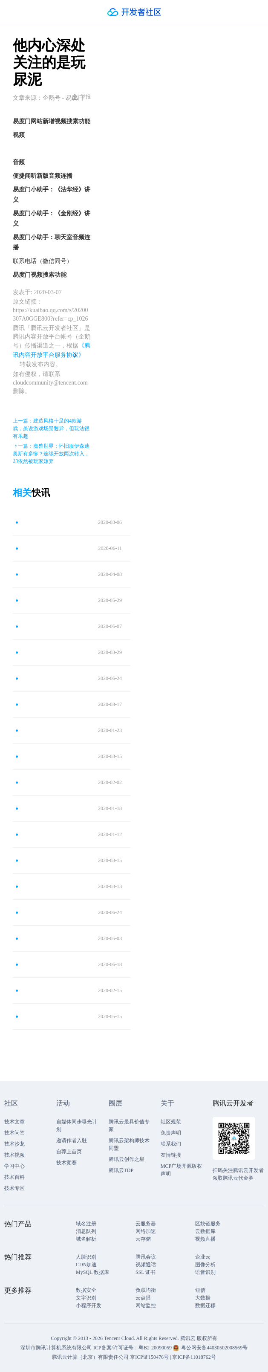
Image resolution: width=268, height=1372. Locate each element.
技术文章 (14, 1122)
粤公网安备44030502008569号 (214, 1348)
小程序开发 (88, 1305)
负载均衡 (145, 1290)
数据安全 (86, 1290)
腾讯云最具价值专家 (129, 1125)
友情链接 (171, 1155)
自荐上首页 (69, 1152)
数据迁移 (205, 1305)
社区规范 (171, 1122)
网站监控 (145, 1305)
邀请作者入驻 (71, 1140)
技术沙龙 (14, 1144)
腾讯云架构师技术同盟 (129, 1144)
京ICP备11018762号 (194, 1357)
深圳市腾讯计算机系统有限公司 (56, 1348)
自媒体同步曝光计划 (76, 1125)
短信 (200, 1290)
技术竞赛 (66, 1163)
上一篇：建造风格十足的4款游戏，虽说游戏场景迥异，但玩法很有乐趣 (51, 428)
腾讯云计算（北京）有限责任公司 (90, 1357)
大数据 (202, 1298)
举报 (81, 96)
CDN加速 (86, 1265)
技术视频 (14, 1155)
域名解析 (86, 1239)
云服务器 (145, 1224)
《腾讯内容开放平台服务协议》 (51, 350)
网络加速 (145, 1231)
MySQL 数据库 (92, 1272)
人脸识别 (86, 1257)
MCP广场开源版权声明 (181, 1170)
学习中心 (14, 1166)
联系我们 (171, 1144)
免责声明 (171, 1133)
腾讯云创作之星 (126, 1159)
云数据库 (205, 1231)
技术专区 (14, 1188)
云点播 (143, 1298)
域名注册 (86, 1224)
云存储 (143, 1239)
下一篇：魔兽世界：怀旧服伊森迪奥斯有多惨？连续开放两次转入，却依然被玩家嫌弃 (51, 453)
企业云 (202, 1257)
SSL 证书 (145, 1272)
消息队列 (86, 1231)
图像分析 (205, 1265)
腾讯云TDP (121, 1170)
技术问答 (14, 1133)
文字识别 (86, 1298)
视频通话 (145, 1265)
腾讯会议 (145, 1257)
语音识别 (205, 1272)
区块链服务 (208, 1224)
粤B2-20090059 (155, 1348)
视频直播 (205, 1239)
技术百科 (14, 1177)
